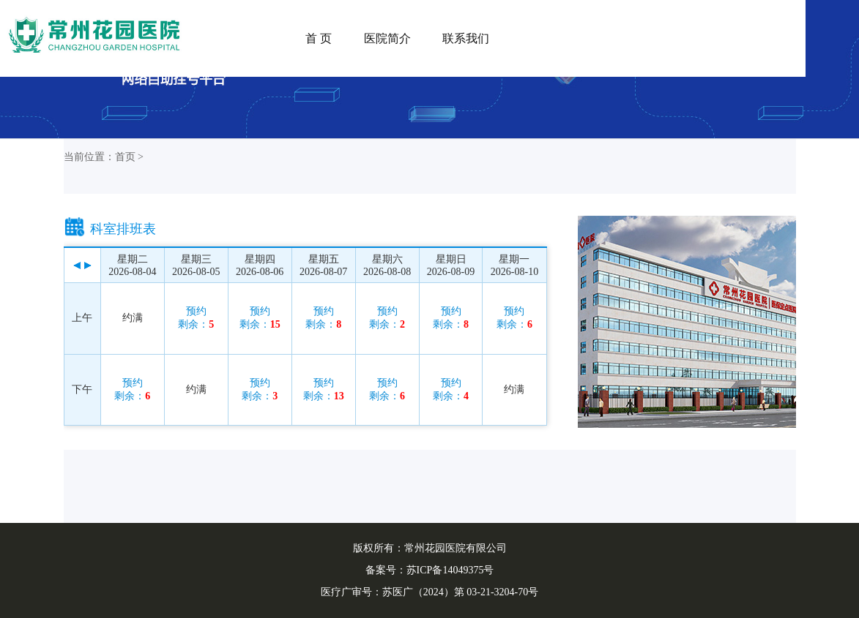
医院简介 (387, 38)
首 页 (318, 38)
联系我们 (465, 38)
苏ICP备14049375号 (450, 570)
